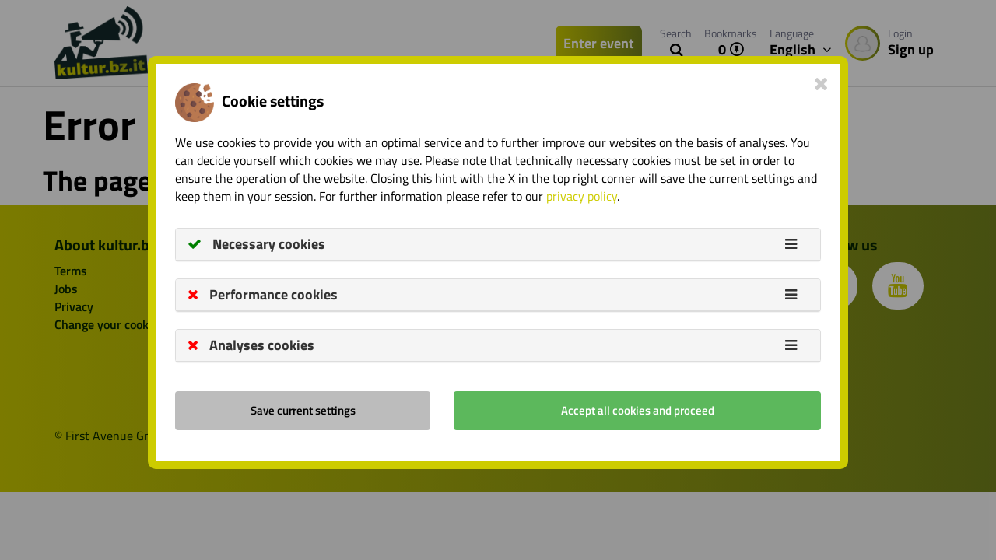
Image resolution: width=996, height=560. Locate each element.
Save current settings (303, 410)
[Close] (821, 83)
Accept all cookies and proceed (637, 410)
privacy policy (581, 196)
